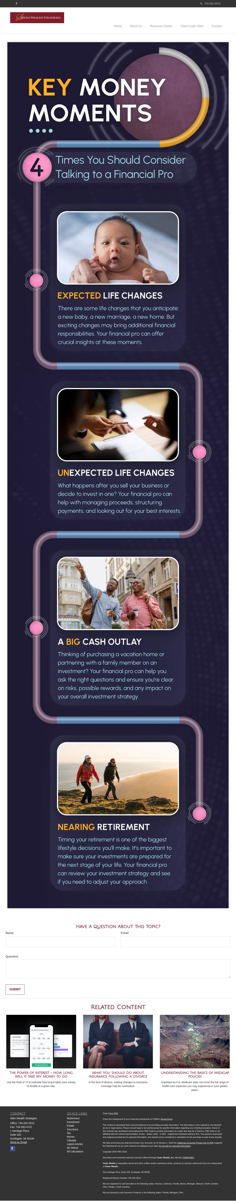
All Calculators (75, 1151)
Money (71, 1137)
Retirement (73, 1118)
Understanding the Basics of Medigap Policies (195, 1075)
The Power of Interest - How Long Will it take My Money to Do (41, 1075)
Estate (70, 1126)
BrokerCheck (167, 1120)
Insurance (72, 1129)
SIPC (192, 1158)
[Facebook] (16, 3)
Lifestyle (71, 1140)
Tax (69, 1133)
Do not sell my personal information (174, 1146)
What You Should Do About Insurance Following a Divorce (118, 1075)
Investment (73, 1122)
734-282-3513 (210, 3)
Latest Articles (75, 1144)
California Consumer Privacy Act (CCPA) (195, 1143)
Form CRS (113, 1114)
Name (10, 933)
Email (125, 933)
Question (12, 956)
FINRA (186, 1158)
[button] (132, 20)
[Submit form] (15, 990)
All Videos (72, 1148)
